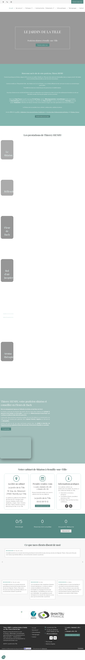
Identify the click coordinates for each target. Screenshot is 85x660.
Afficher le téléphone (52, 633)
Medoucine (44, 648)
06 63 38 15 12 (42, 501)
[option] (42, 552)
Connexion (80, 648)
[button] (7, 159)
